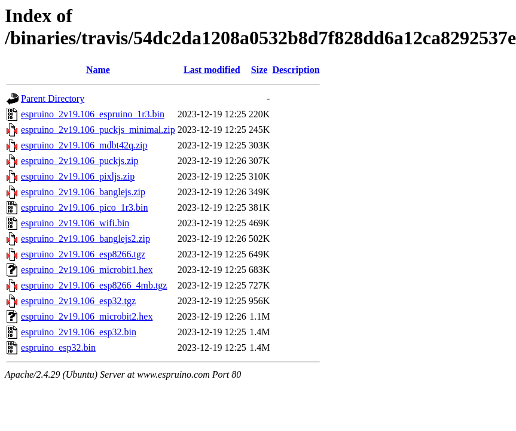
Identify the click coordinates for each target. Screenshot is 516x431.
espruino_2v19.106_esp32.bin (78, 332)
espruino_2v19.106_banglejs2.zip (85, 238)
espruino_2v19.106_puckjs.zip (79, 161)
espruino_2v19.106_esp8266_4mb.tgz (94, 285)
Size (259, 70)
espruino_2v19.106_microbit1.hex (86, 270)
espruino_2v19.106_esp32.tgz (78, 301)
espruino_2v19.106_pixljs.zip (78, 176)
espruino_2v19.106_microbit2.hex (86, 316)
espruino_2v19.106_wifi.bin (75, 223)
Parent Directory (52, 98)
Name (98, 70)
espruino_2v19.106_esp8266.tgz (83, 254)
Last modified (212, 70)
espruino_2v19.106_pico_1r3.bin (84, 207)
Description (295, 70)
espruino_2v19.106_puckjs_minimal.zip (98, 130)
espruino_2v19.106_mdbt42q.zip (84, 145)
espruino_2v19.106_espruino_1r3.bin (92, 114)
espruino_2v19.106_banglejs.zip (83, 192)
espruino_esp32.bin (58, 347)
